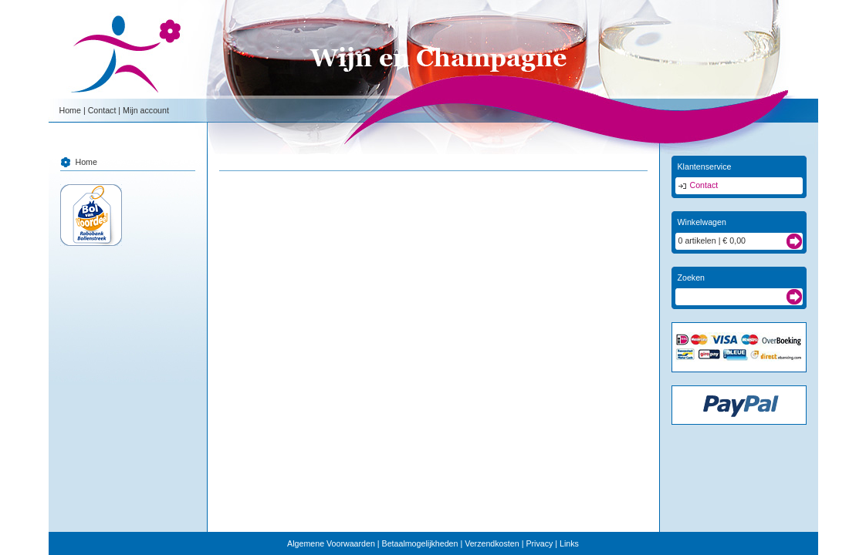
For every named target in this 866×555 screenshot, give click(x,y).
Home (70, 110)
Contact (102, 110)
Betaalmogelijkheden (420, 543)
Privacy (539, 543)
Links (569, 543)
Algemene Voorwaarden (331, 543)
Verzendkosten (492, 543)
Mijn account (146, 110)
